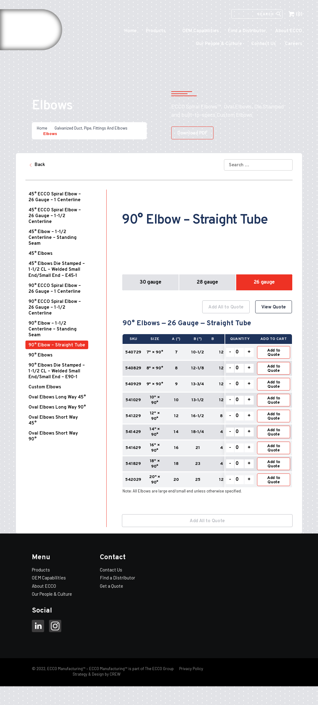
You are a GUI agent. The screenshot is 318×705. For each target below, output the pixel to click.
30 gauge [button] (150, 282)
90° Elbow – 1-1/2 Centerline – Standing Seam (52, 329)
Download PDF (192, 133)
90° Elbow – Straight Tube (56, 345)
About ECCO (288, 31)
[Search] (253, 14)
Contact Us (263, 44)
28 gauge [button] (207, 282)
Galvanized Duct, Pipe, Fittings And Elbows (91, 128)
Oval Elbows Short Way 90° (53, 436)
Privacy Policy (190, 668)
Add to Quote (273, 352)
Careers (293, 44)
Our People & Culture (219, 44)
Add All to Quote (226, 307)
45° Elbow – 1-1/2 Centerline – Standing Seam (52, 238)
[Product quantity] (239, 352)
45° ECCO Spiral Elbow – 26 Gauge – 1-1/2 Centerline (54, 216)
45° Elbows (40, 254)
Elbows (50, 133)
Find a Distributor (247, 31)
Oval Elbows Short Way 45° (53, 420)
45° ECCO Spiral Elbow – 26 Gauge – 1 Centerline (54, 197)
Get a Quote (111, 586)
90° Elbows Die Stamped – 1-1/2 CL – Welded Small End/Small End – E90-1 (56, 371)
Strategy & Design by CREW (96, 674)
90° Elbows (40, 355)
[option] (207, 402)
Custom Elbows (44, 387)
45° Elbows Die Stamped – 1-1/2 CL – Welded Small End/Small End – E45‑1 (56, 270)
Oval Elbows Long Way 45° (57, 397)
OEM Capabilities (200, 31)
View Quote (273, 307)
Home (130, 31)
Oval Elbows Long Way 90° (57, 407)
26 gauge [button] (264, 282)
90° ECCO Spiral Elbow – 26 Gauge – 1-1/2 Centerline (54, 307)
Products (155, 31)
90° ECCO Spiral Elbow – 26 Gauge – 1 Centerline (54, 289)
